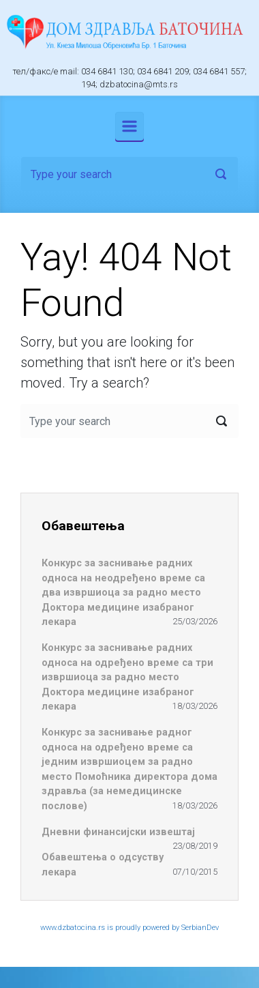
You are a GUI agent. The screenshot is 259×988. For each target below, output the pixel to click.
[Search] (129, 174)
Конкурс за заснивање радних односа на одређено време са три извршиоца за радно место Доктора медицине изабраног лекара (127, 677)
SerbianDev (200, 927)
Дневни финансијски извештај (118, 832)
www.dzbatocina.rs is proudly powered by (110, 927)
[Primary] (129, 126)
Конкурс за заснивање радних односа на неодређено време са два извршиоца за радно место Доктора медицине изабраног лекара (123, 592)
